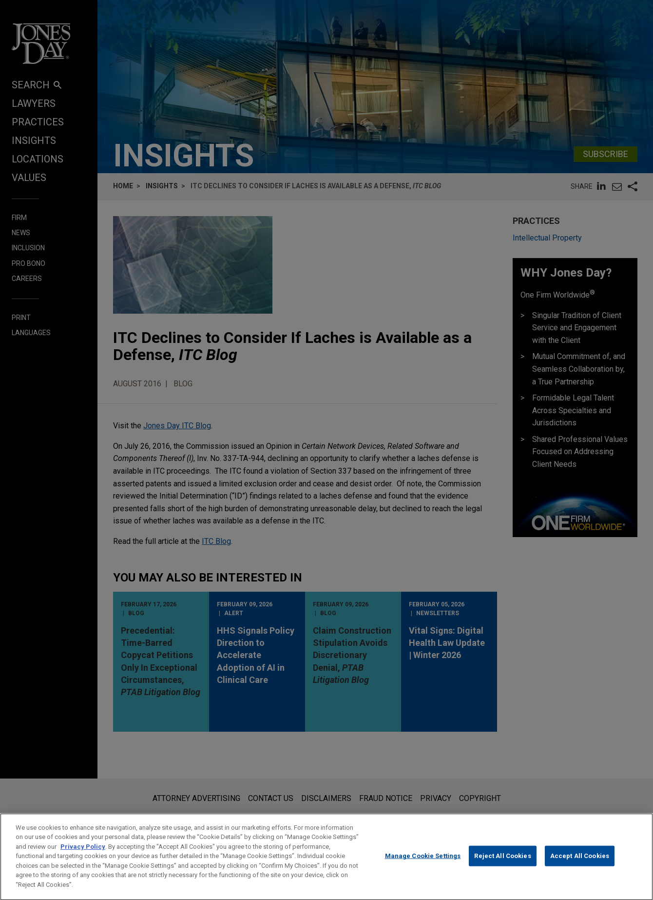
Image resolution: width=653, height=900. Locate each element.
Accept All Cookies (579, 865)
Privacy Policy (82, 855)
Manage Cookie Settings (423, 865)
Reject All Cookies (502, 865)
